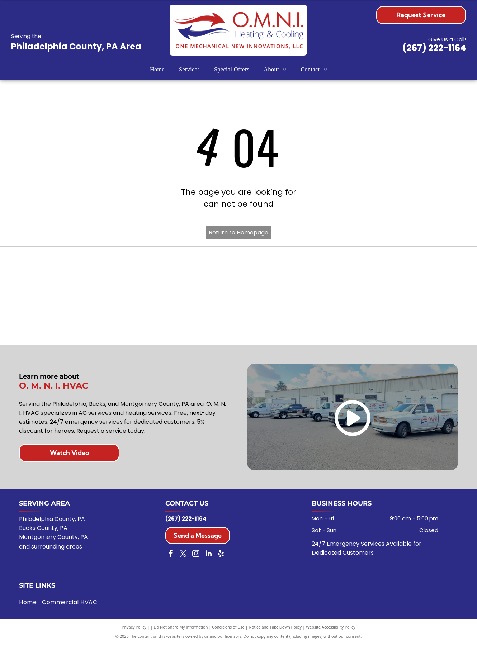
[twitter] (183, 574)
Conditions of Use (228, 646)
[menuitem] (157, 69)
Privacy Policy (134, 646)
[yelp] (221, 574)
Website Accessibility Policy (330, 646)
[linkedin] (208, 574)
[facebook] (170, 574)
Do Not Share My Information (181, 646)
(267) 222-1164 (434, 48)
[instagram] (195, 574)
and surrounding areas (50, 566)
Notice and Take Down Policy (275, 646)
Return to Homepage (238, 232)
